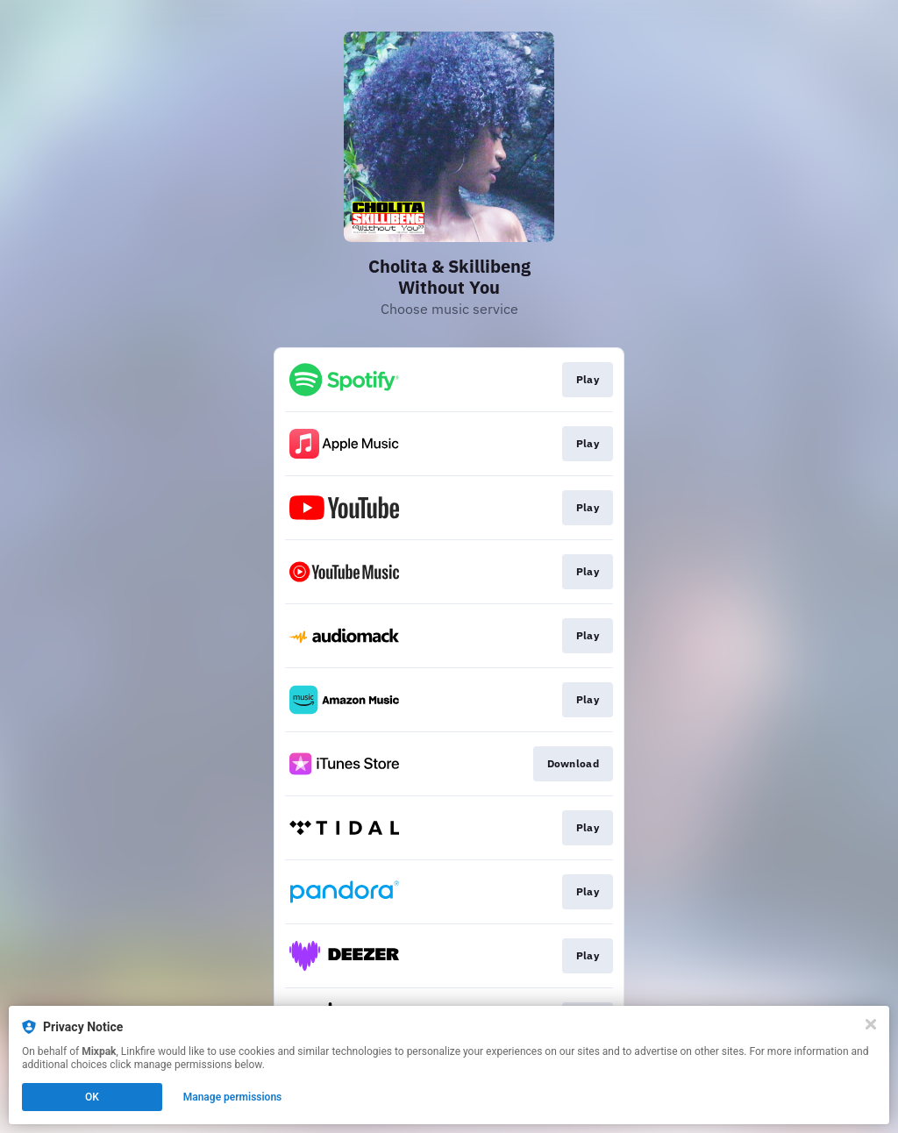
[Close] (871, 1024)
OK (92, 1097)
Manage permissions (232, 1097)
